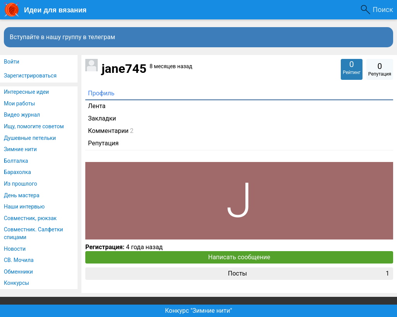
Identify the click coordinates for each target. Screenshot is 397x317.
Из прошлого (20, 184)
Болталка (16, 161)
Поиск (383, 9)
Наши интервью (24, 206)
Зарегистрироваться (30, 75)
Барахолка (17, 172)
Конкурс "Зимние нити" (198, 310)
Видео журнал (22, 115)
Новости (15, 249)
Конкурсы (16, 283)
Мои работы (19, 103)
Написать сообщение (239, 257)
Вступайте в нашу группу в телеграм (62, 37)
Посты (308, 273)
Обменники (18, 272)
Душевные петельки (30, 138)
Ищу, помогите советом (34, 126)
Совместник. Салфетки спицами (33, 233)
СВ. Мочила (19, 260)
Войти (11, 62)
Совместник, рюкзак (30, 218)
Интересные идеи (26, 92)
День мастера (22, 195)
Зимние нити (20, 149)
